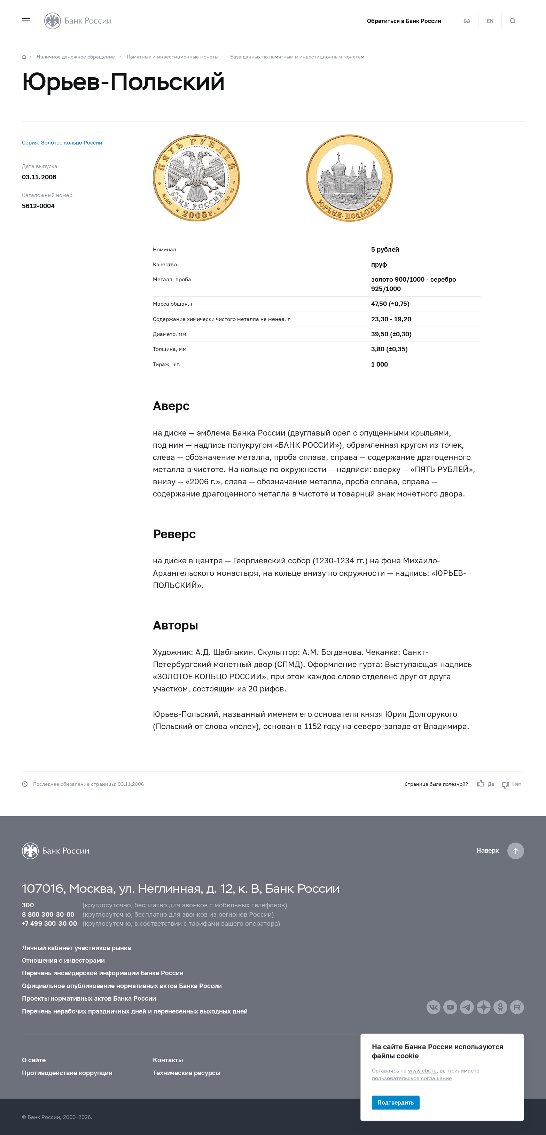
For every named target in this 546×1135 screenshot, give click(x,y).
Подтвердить (395, 1102)
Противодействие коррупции (67, 1073)
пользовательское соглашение (412, 1078)
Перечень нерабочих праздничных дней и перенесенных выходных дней (135, 1011)
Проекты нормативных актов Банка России (89, 998)
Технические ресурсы (186, 1073)
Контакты (168, 1060)
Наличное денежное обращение (76, 57)
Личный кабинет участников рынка (76, 948)
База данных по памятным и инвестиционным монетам (297, 57)
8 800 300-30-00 (48, 914)
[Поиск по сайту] (513, 21)
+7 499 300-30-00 (49, 923)
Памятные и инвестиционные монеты (172, 57)
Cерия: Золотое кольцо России (62, 142)
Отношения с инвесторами (63, 960)
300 (28, 905)
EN (490, 21)
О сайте (34, 1060)
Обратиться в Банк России (404, 21)
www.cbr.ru (422, 1070)
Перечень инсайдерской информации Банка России (103, 973)
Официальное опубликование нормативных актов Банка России (122, 985)
